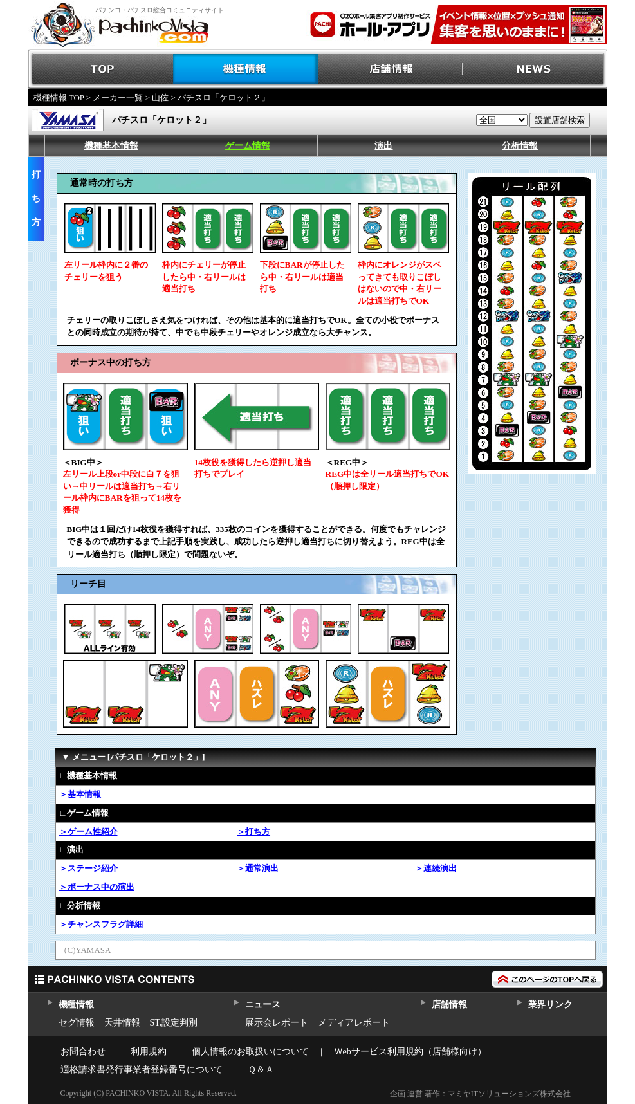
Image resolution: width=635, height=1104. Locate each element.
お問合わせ (83, 1051)
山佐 (160, 97)
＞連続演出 (436, 868)
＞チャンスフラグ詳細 (101, 924)
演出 (383, 146)
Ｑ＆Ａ (261, 1069)
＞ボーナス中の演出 (96, 887)
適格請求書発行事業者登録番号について (141, 1069)
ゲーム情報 (247, 146)
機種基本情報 (111, 146)
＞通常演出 (258, 868)
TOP (100, 69)
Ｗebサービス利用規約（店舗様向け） (410, 1051)
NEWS (535, 69)
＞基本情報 (80, 794)
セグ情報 (77, 1022)
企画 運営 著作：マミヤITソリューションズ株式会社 (480, 1093)
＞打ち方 (253, 831)
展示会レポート (276, 1022)
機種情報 (245, 69)
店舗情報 (390, 69)
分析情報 (520, 146)
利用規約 (149, 1051)
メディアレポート (354, 1022)
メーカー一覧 (118, 97)
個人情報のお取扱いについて (250, 1051)
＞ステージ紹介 (88, 868)
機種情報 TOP (58, 97)
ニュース (263, 1004)
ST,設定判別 (174, 1022)
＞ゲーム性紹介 (88, 831)
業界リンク (550, 1004)
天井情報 (122, 1022)
